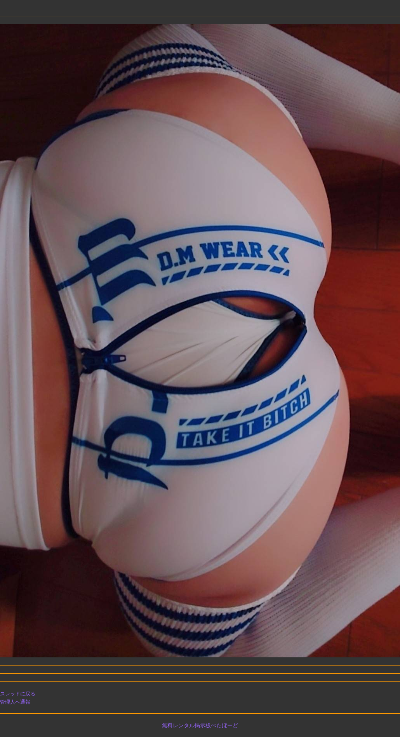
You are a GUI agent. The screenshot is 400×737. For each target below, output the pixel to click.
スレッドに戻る (17, 694)
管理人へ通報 (15, 702)
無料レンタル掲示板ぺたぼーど (200, 725)
